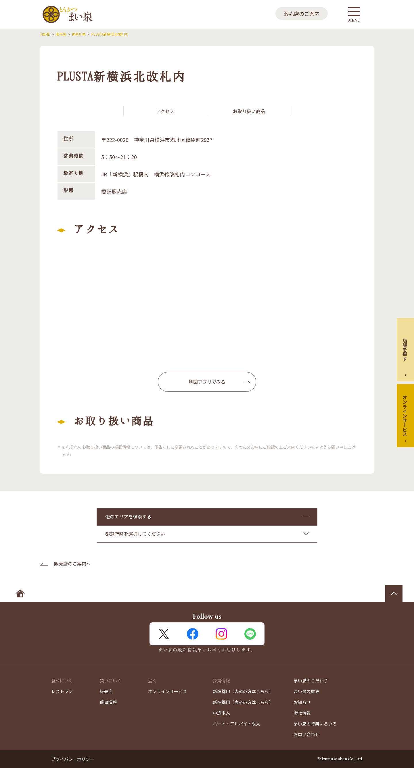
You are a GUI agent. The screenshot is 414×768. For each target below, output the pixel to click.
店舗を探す (404, 349)
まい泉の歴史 (306, 691)
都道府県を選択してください (135, 533)
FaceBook (192, 634)
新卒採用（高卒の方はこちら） (243, 702)
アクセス (165, 111)
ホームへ (20, 593)
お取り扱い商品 (249, 111)
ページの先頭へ (393, 593)
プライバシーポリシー (72, 759)
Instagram (221, 634)
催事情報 (108, 702)
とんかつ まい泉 (68, 14)
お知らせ (302, 702)
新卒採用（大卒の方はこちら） (243, 691)
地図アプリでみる (207, 381)
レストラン (62, 691)
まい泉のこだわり (311, 681)
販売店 (106, 691)
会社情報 (302, 713)
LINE (250, 634)
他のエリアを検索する (128, 516)
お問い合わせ (306, 734)
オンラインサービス (404, 415)
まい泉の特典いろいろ (315, 724)
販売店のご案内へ (72, 563)
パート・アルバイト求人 (236, 724)
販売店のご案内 (301, 13)
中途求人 (221, 713)
